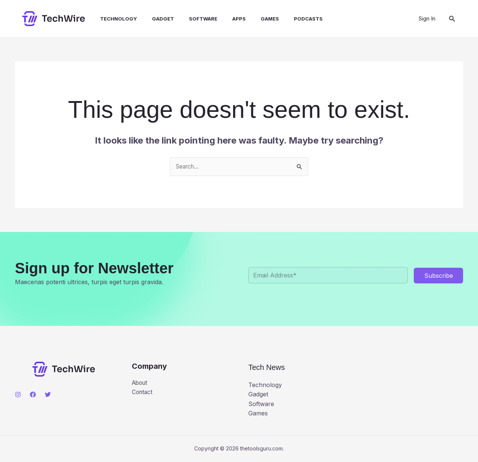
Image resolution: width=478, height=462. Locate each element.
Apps (222, 19)
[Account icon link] (427, 18)
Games (250, 19)
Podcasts (285, 19)
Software (190, 19)
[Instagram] (18, 395)
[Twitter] (48, 395)
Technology (111, 19)
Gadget (153, 19)
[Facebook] (33, 395)
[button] (452, 18)
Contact (143, 393)
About (140, 383)
